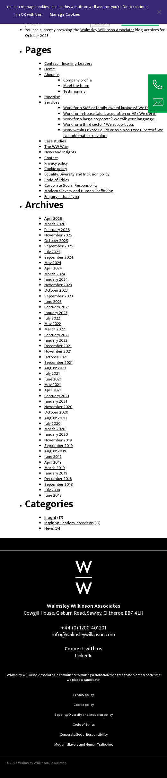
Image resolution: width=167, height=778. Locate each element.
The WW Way (56, 146)
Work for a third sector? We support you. (98, 124)
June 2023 (53, 301)
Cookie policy (55, 169)
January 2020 (56, 434)
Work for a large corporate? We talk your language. (109, 119)
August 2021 (55, 368)
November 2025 (58, 235)
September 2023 (58, 296)
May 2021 (52, 384)
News (49, 528)
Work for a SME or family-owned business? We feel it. (109, 108)
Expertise (52, 97)
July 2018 (52, 490)
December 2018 (58, 478)
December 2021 (58, 346)
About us (51, 75)
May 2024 (52, 263)
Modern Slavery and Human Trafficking (78, 191)
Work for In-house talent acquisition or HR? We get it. (109, 113)
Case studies (55, 141)
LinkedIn (83, 656)
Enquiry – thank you (61, 196)
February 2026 (57, 230)
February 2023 (56, 307)
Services (51, 102)
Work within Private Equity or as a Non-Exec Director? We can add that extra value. (113, 133)
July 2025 (52, 252)
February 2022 (56, 335)
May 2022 (52, 324)
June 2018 (53, 495)
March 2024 (54, 274)
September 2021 (58, 362)
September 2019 (58, 445)
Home (49, 69)
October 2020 (56, 412)
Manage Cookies (65, 14)
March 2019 (54, 468)
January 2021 (55, 401)
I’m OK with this (28, 14)
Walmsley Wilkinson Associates (107, 30)
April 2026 (53, 218)
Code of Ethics (56, 180)
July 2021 (52, 373)
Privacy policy (56, 163)
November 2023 (58, 285)
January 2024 (56, 279)
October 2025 (56, 240)
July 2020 (52, 423)
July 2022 (52, 318)
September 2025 (58, 246)
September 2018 (58, 484)
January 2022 (55, 340)
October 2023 (56, 290)
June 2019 (53, 456)
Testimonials (74, 91)
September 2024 (58, 257)
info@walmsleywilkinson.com (83, 634)
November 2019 (58, 440)
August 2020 (55, 418)
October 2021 (55, 357)
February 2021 (56, 396)
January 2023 (55, 313)
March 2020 (55, 429)
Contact (51, 158)
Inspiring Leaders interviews (68, 523)
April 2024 (53, 268)
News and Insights (60, 152)
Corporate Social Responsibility (71, 185)
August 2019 (55, 451)
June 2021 (52, 379)
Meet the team (76, 85)
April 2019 (53, 462)
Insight (50, 517)
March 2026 (54, 224)
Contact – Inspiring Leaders (68, 63)
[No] (159, 12)
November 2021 (58, 351)
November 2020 (58, 407)
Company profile (77, 80)
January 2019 (55, 473)
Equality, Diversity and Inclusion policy (77, 174)
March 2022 (54, 329)
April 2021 (52, 390)
